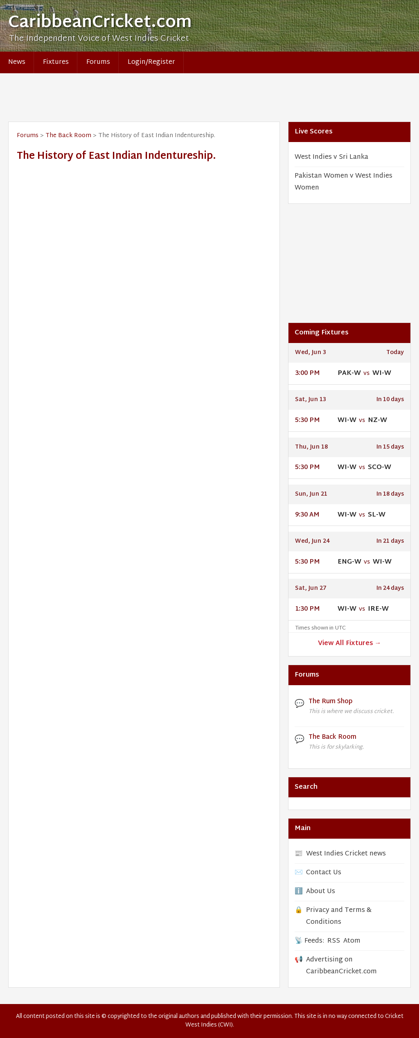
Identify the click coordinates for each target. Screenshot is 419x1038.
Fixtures (56, 62)
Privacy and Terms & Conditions (339, 916)
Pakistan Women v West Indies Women (343, 182)
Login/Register (151, 62)
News (16, 62)
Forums (98, 62)
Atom (351, 941)
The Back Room (68, 135)
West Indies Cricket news (346, 854)
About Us (320, 892)
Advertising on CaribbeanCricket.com (341, 966)
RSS (333, 941)
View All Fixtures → (349, 644)
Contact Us (323, 873)
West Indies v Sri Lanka (331, 157)
